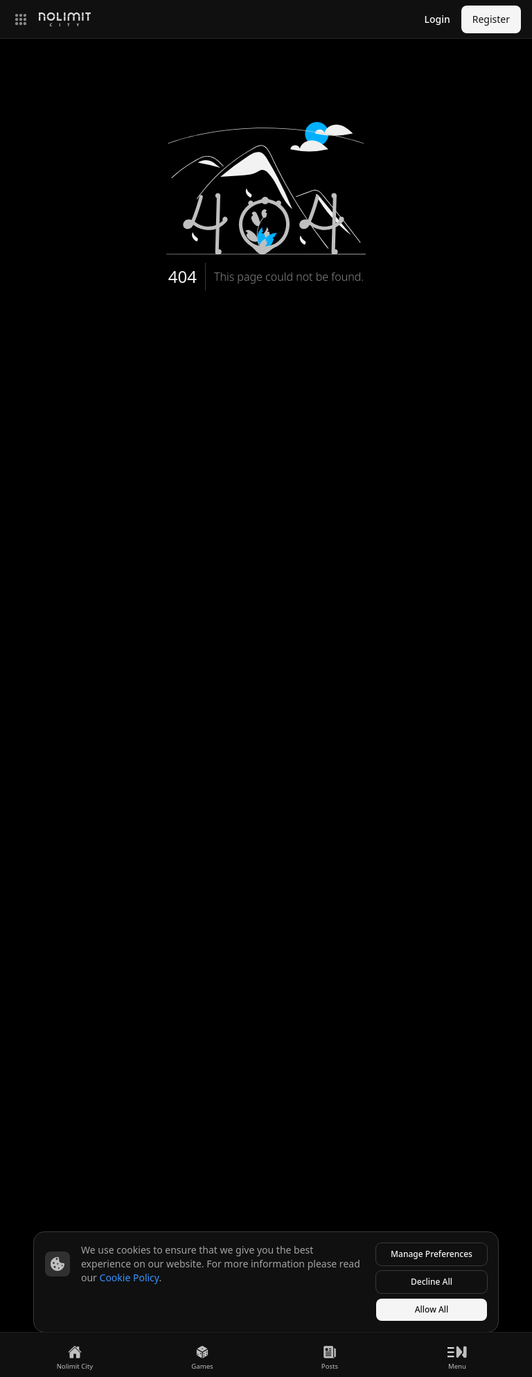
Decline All (431, 1282)
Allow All (432, 1309)
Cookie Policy (129, 1277)
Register (491, 19)
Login (437, 19)
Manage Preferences (431, 1254)
